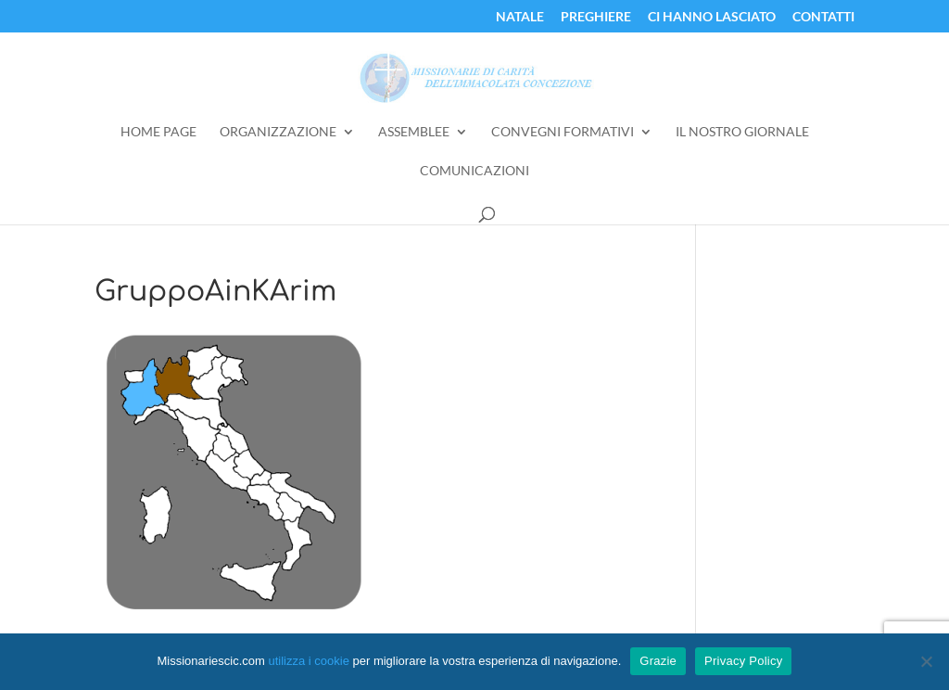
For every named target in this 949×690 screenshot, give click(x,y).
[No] (926, 661)
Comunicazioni (474, 171)
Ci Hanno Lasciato (712, 17)
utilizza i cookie (308, 661)
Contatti (823, 17)
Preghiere (596, 17)
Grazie (658, 661)
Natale (520, 17)
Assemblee (413, 132)
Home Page (158, 132)
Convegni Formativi (562, 132)
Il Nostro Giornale (742, 132)
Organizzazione (278, 132)
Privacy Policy (743, 661)
